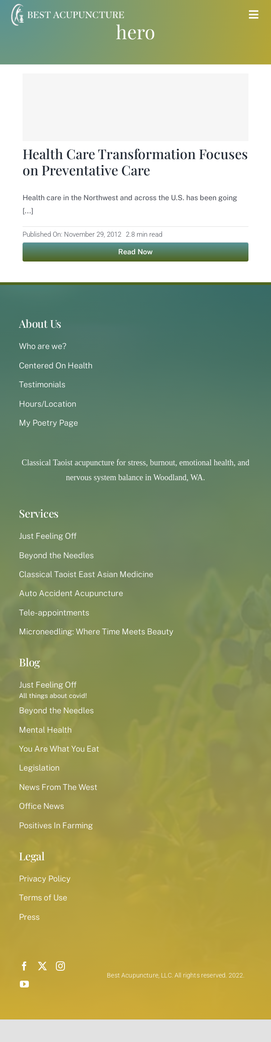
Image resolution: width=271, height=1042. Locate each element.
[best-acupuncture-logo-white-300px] (66, 4)
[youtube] (24, 984)
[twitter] (42, 966)
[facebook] (24, 966)
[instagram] (60, 966)
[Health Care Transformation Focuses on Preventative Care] (135, 107)
